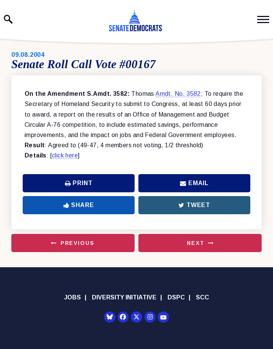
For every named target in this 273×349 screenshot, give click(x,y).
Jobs (72, 297)
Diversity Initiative (124, 297)
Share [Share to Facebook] (79, 205)
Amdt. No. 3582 (178, 93)
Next (195, 243)
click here (65, 155)
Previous (77, 243)
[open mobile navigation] (263, 19)
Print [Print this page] (79, 183)
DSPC (176, 297)
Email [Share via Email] (194, 183)
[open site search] (8, 19)
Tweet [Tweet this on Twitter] (194, 205)
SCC (202, 297)
